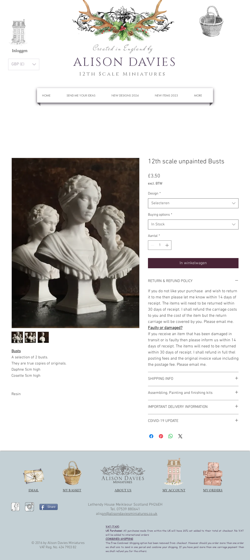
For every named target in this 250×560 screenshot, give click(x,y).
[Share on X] (180, 436)
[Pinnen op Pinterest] (161, 436)
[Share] (49, 507)
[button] (232, 19)
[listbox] (23, 64)
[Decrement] (152, 245)
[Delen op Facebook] (151, 436)
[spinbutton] (159, 245)
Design (154, 193)
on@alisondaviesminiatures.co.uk (129, 514)
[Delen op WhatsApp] (171, 436)
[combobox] (193, 203)
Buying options (160, 215)
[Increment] (167, 245)
